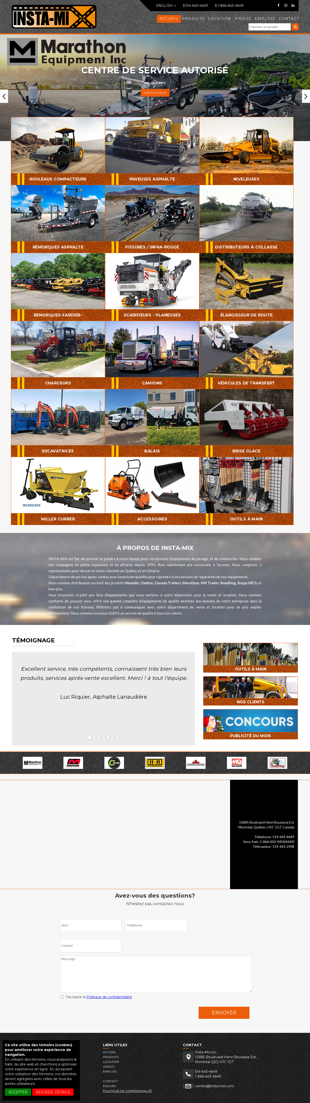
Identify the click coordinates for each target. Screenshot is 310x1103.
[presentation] (97, 1013)
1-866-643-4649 (229, 5)
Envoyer (224, 1013)
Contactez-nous (155, 92)
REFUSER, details (53, 1092)
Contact (289, 18)
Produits (193, 18)
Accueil (168, 18)
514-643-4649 (195, 5)
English (166, 5)
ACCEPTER (18, 1092)
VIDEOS (242, 18)
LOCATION (219, 18)
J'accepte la (96, 997)
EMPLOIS (265, 18)
